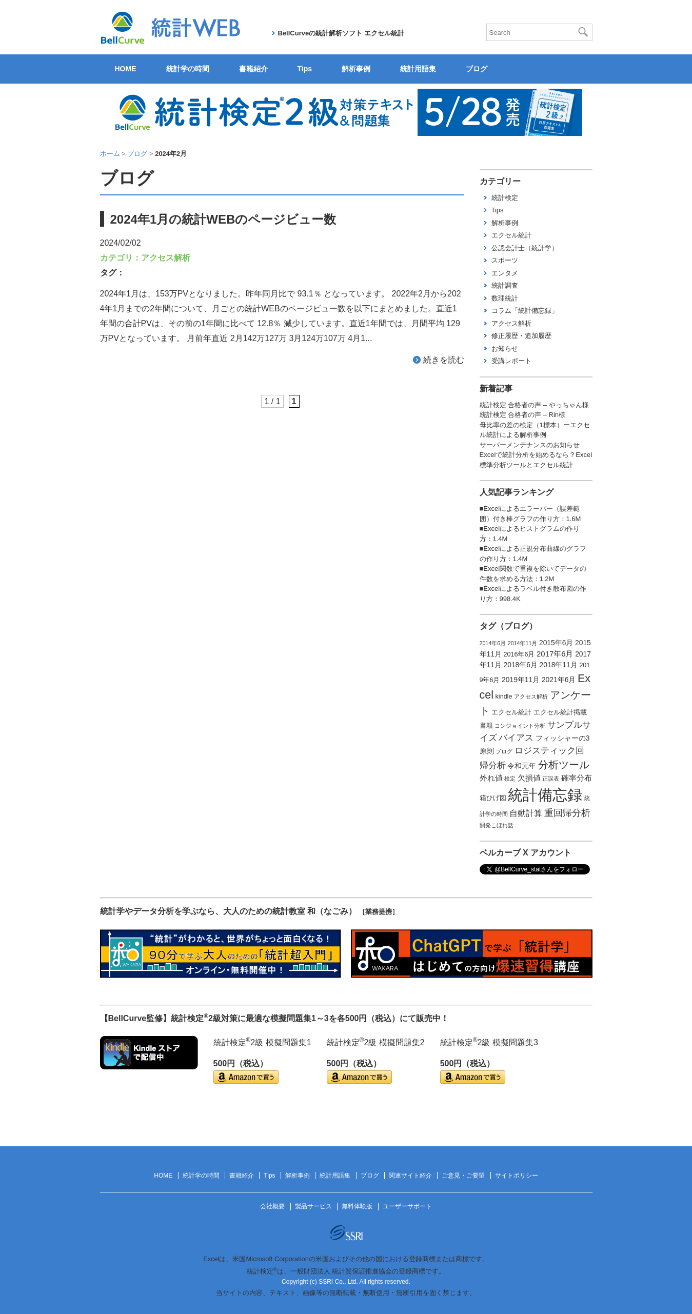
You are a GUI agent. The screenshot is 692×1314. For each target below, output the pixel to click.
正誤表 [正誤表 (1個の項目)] (550, 778)
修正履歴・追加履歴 (521, 336)
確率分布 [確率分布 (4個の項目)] (576, 778)
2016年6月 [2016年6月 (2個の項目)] (519, 654)
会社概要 (272, 1206)
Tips (305, 69)
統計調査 (504, 285)
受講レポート (511, 361)
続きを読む (443, 359)
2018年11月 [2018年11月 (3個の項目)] (559, 665)
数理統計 (504, 298)
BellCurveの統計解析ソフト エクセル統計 (341, 33)
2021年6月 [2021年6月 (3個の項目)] (559, 679)
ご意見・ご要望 (463, 1175)
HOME (125, 69)
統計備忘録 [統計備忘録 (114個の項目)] (545, 794)
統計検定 (504, 198)
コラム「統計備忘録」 (524, 310)
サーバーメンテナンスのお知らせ (530, 445)
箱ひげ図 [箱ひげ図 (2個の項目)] (493, 798)
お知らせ (504, 348)
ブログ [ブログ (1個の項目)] (504, 751)
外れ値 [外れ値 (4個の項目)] (491, 778)
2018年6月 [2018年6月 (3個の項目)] (521, 665)
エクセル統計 (511, 235)
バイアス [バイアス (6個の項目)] (516, 737)
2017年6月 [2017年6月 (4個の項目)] (555, 654)
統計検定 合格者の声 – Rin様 (523, 415)
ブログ (476, 69)
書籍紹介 (253, 69)
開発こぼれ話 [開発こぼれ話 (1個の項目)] (496, 825)
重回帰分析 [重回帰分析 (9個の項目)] (567, 813)
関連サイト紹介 (410, 1175)
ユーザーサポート (407, 1206)
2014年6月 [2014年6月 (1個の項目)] (493, 643)
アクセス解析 (165, 257)
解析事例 (356, 69)
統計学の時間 (187, 69)
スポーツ (504, 260)
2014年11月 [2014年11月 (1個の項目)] (523, 643)
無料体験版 (357, 1206)
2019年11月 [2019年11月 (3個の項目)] (521, 679)
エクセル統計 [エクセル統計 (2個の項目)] (511, 712)
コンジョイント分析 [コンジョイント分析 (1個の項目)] (520, 726)
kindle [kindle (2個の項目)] (504, 696)
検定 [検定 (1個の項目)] (510, 778)
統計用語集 (418, 69)
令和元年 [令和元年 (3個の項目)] (521, 766)
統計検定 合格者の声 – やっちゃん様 (534, 405)
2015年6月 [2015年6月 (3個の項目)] (556, 643)
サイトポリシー (516, 1175)
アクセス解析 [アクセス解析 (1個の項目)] (531, 696)
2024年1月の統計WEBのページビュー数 (223, 219)
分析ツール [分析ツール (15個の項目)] (563, 764)
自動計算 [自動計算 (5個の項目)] (525, 813)
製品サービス (313, 1206)
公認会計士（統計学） (524, 248)
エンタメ (504, 273)
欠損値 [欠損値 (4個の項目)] (529, 778)
